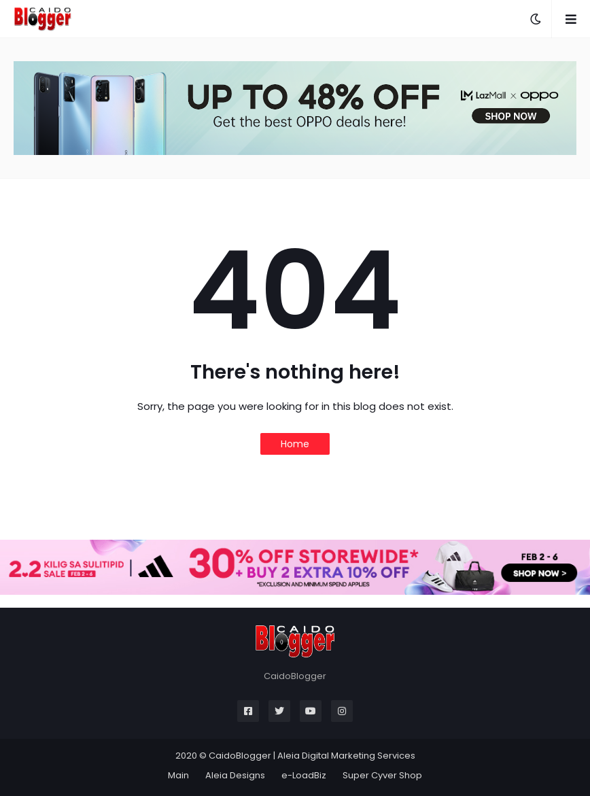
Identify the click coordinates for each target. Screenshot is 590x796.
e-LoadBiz (303, 775)
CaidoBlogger (240, 755)
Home (295, 444)
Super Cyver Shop (382, 775)
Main (178, 775)
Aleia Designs (235, 775)
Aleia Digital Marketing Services (346, 755)
